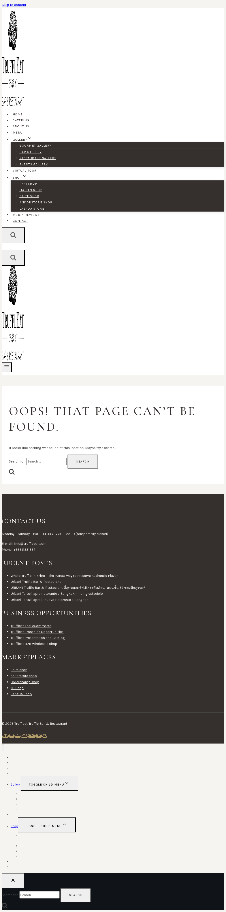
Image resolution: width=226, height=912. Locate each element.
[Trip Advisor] (32, 736)
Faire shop (29, 196)
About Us (21, 126)
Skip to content (14, 5)
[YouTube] (18, 736)
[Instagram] (24, 736)
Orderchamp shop (25, 682)
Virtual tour (25, 170)
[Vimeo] (39, 736)
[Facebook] (5, 736)
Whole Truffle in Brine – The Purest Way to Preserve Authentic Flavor (64, 576)
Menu (18, 132)
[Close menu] (3, 747)
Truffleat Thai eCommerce (31, 626)
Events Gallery (33, 164)
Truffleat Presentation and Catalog (38, 638)
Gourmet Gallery (35, 145)
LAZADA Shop (21, 694)
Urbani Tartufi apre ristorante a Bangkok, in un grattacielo (57, 593)
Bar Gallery (30, 152)
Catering (21, 120)
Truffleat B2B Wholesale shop (34, 644)
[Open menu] (7, 367)
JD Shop (17, 688)
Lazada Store (31, 208)
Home (18, 114)
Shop (14, 826)
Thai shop (28, 183)
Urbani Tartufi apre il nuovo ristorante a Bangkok (50, 600)
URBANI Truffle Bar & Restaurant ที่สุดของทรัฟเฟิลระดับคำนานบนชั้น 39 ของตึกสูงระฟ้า (79, 587)
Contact (20, 221)
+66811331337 (24, 549)
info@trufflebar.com (30, 543)
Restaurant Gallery (37, 158)
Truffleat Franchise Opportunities (37, 632)
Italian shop (30, 190)
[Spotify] (44, 736)
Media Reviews (26, 215)
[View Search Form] (13, 235)
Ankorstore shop (36, 202)
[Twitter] (12, 736)
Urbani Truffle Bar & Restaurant (36, 581)
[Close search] (13, 880)
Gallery (16, 784)
